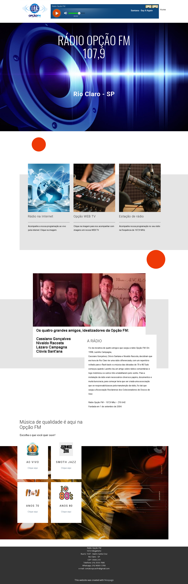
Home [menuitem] (163, 9)
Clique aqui (33, 468)
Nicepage (109, 580)
